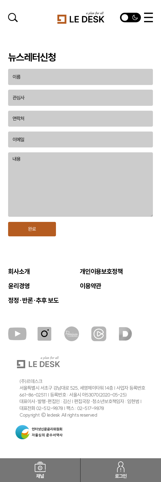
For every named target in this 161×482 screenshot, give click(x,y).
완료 (32, 229)
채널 (40, 470)
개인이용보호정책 (101, 271)
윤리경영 (19, 286)
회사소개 (19, 271)
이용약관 (90, 286)
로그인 (121, 470)
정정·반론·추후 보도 (33, 300)
